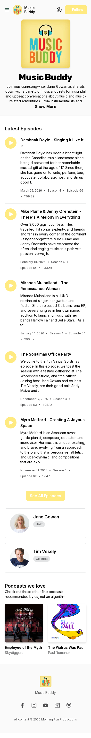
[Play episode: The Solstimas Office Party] (11, 357)
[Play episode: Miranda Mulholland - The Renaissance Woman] (11, 285)
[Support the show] (59, 10)
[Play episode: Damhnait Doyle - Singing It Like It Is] (11, 143)
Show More (45, 106)
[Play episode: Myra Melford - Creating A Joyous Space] (11, 422)
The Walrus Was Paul (66, 647)
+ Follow (76, 10)
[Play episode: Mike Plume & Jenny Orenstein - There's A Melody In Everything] (11, 214)
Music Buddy (29, 10)
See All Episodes (45, 495)
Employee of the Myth (23, 647)
